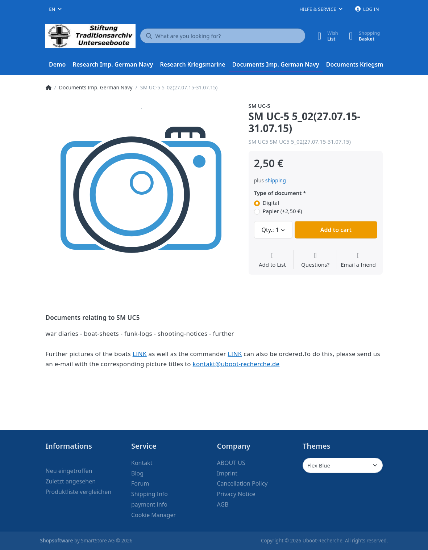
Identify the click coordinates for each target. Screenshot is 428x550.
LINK (140, 354)
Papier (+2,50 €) (282, 211)
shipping (275, 180)
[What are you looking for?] (223, 35)
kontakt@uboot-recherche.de (236, 364)
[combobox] (55, 9)
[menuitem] (58, 64)
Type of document (278, 193)
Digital (271, 202)
